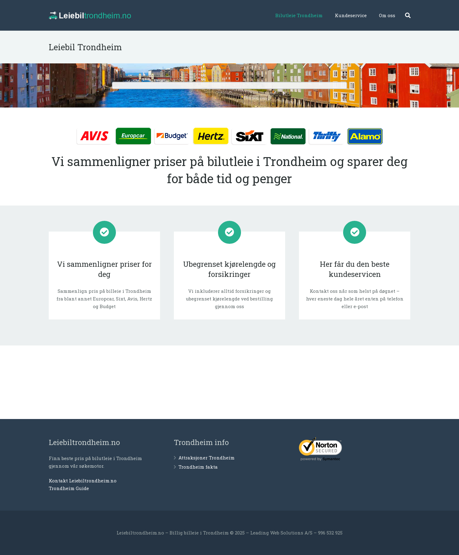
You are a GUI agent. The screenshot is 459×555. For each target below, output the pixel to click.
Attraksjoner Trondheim (206, 458)
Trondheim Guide (69, 488)
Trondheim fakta (198, 467)
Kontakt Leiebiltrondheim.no (83, 481)
